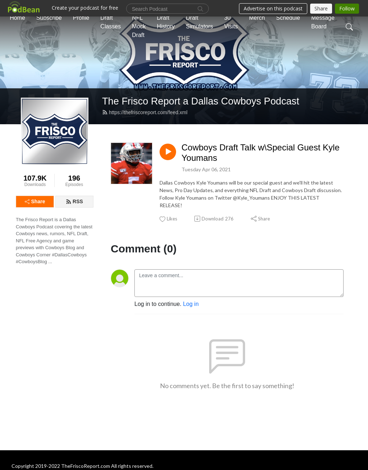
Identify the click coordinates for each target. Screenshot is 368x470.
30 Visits (231, 22)
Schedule (288, 18)
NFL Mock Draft (139, 26)
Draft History (166, 22)
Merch (257, 18)
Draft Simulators (199, 22)
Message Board (323, 22)
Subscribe (49, 18)
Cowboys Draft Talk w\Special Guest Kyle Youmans (260, 153)
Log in (191, 304)
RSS (74, 201)
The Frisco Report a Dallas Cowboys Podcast (200, 101)
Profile (81, 18)
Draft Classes (110, 22)
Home (17, 18)
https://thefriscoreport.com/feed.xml (145, 112)
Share (35, 201)
